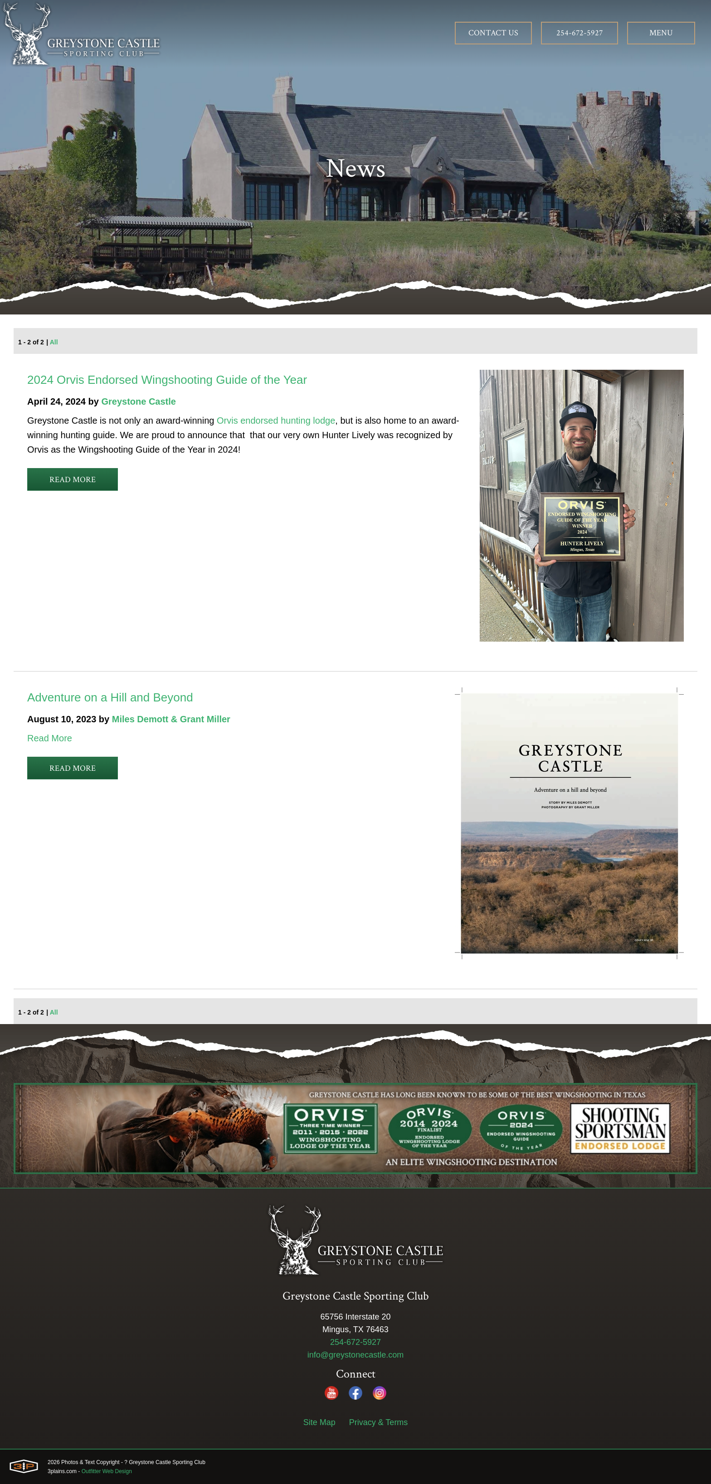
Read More (72, 479)
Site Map (319, 1422)
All (54, 342)
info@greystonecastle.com (355, 1354)
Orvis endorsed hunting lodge (276, 420)
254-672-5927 (579, 33)
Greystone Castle (138, 401)
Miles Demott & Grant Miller (171, 719)
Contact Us (493, 33)
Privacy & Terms (378, 1422)
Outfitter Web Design (107, 1471)
